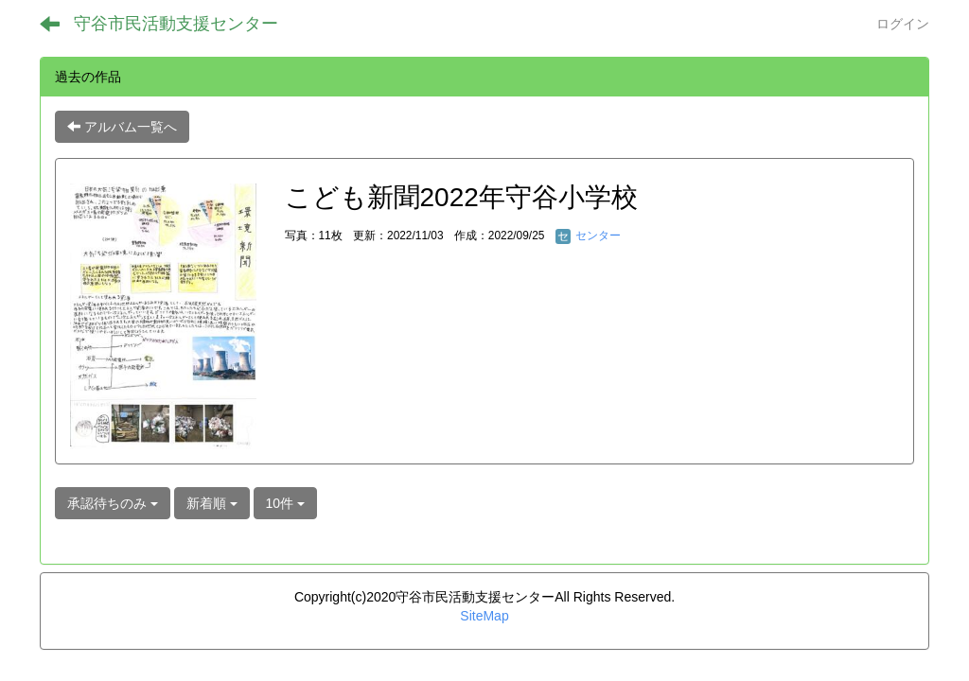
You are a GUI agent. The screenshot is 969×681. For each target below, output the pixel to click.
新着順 (212, 503)
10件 (285, 503)
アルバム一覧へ (122, 126)
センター (588, 235)
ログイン (902, 23)
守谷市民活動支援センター (176, 23)
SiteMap (484, 615)
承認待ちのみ (112, 503)
